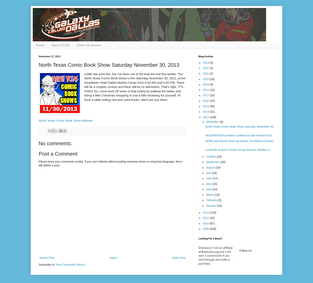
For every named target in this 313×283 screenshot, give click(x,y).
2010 (206, 223)
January (211, 205)
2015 (206, 106)
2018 (206, 89)
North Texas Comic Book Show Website (66, 120)
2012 (206, 212)
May (209, 184)
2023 (206, 62)
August (210, 167)
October (211, 156)
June (209, 178)
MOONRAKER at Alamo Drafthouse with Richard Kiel (238, 135)
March (210, 194)
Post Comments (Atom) (70, 264)
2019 (206, 84)
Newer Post (47, 257)
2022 (206, 68)
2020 (206, 79)
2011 (206, 217)
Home (40, 45)
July (209, 173)
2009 (206, 228)
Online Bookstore (88, 45)
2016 (206, 100)
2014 (206, 111)
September (213, 162)
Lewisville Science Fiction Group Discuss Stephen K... (238, 149)
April (209, 189)
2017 (206, 95)
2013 (206, 117)
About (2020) (60, 45)
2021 (206, 73)
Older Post (178, 257)
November (213, 121)
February (212, 200)
